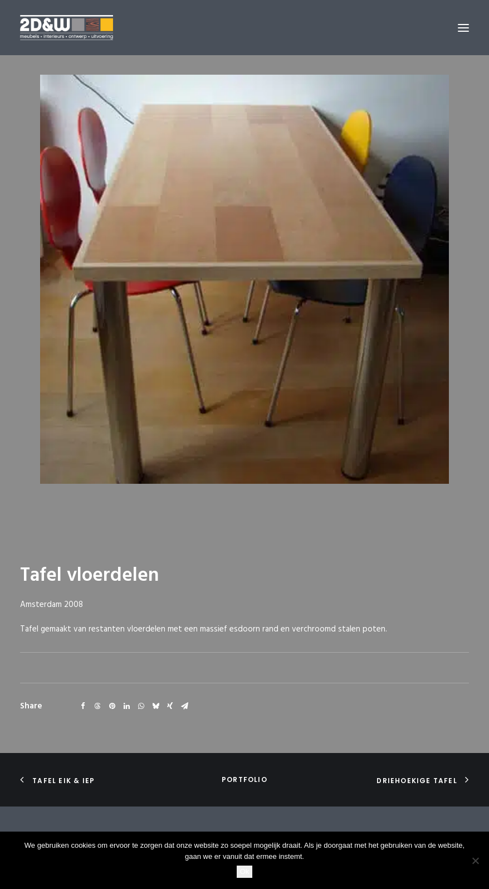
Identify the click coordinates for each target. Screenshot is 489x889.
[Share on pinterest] (112, 706)
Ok (245, 871)
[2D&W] (66, 27)
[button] (463, 27)
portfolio (244, 779)
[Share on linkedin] (126, 706)
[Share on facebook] (83, 706)
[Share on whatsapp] (141, 706)
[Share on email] (184, 706)
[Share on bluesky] (155, 706)
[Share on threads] (97, 706)
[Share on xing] (170, 706)
